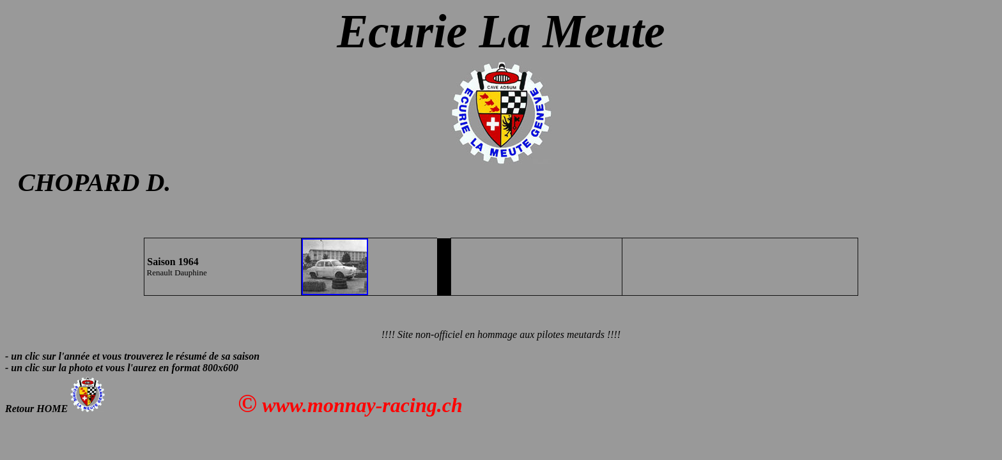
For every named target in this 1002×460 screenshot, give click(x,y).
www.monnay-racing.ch (362, 405)
